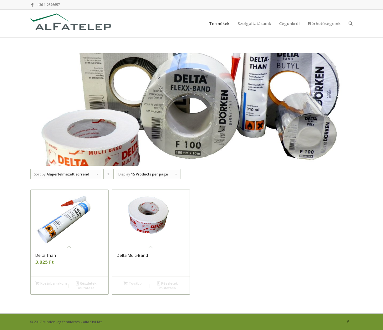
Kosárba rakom (51, 283)
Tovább (133, 283)
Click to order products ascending (109, 175)
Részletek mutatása (86, 285)
